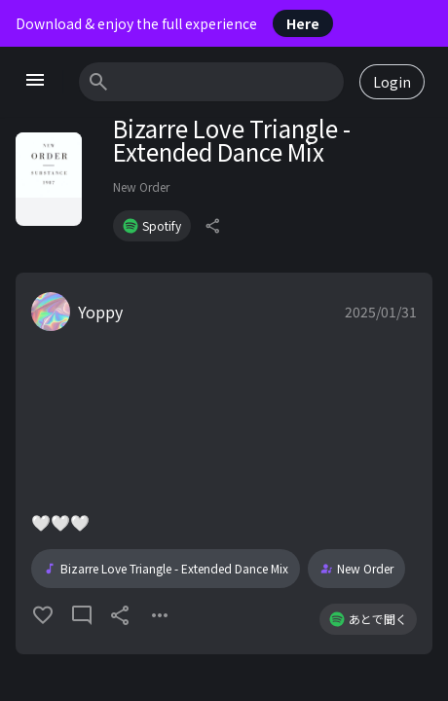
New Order (141, 186)
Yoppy (100, 311)
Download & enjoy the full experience (174, 23)
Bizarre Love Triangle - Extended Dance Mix (165, 568)
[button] (224, 463)
